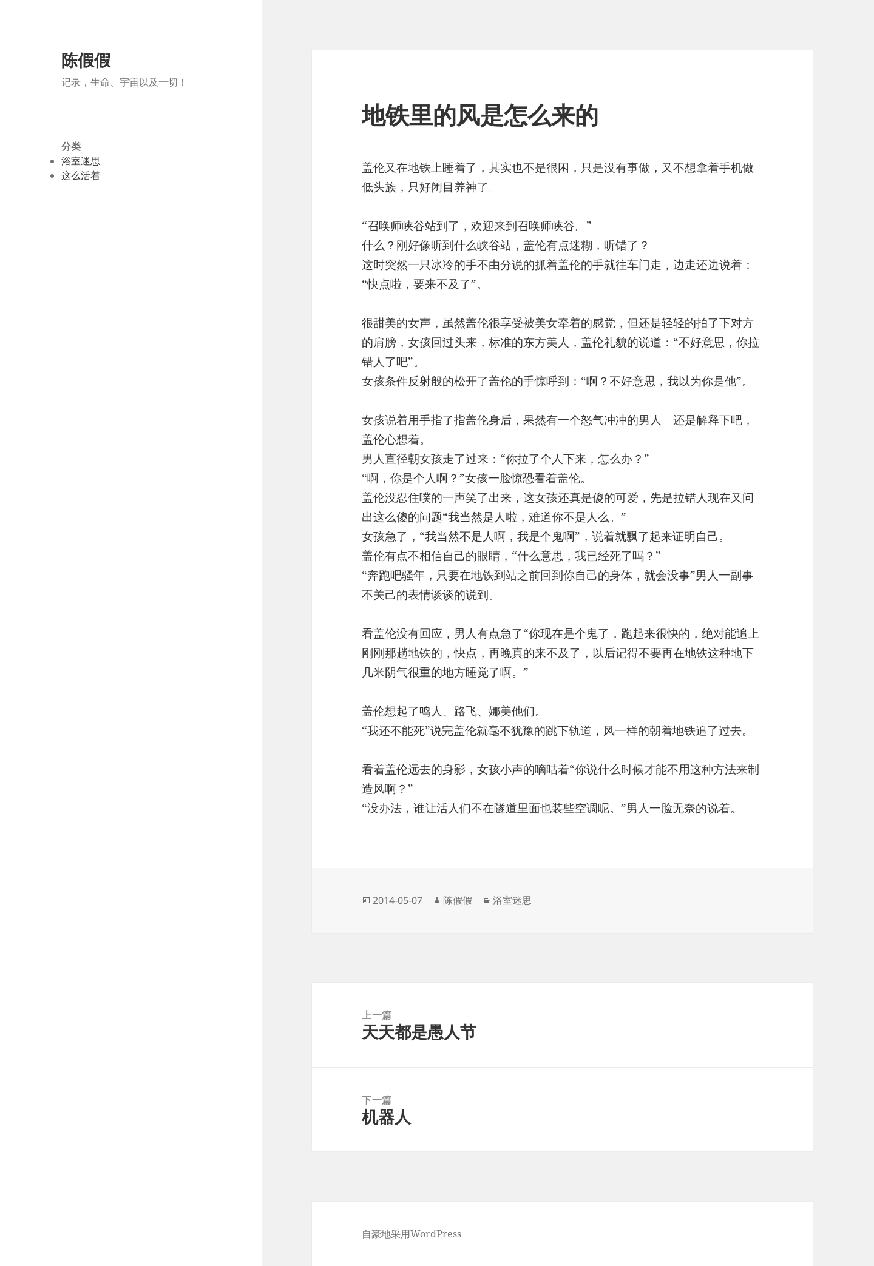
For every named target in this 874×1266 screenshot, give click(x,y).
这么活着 (80, 175)
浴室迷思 (80, 160)
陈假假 (85, 60)
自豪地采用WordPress (411, 1234)
